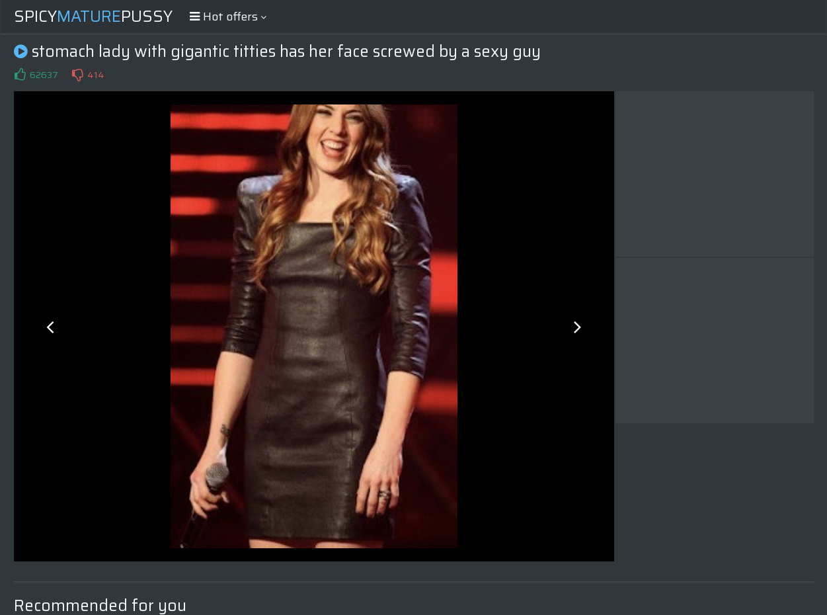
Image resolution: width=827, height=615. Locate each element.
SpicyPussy (93, 16)
